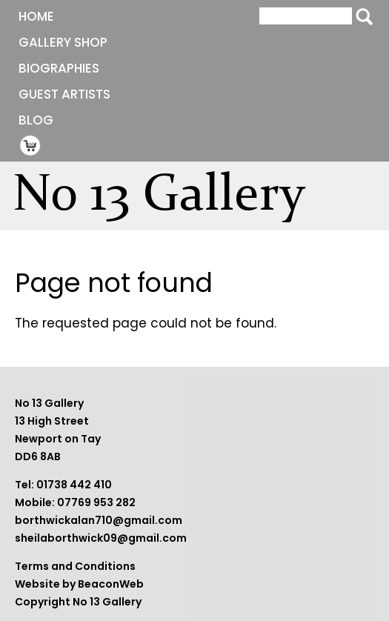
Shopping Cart (30, 145)
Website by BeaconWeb (79, 584)
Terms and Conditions (75, 566)
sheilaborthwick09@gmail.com (101, 538)
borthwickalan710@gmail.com (98, 520)
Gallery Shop (63, 42)
